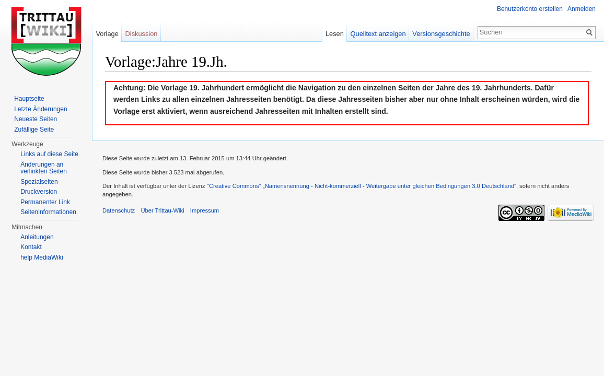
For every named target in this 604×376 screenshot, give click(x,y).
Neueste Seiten (35, 119)
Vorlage (107, 34)
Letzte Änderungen (40, 109)
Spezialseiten (38, 181)
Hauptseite (29, 98)
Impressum (204, 210)
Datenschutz (118, 210)
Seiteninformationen (48, 212)
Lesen (335, 34)
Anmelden (581, 9)
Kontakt (31, 247)
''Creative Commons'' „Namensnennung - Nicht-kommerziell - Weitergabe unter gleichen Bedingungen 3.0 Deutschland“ (361, 186)
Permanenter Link (45, 202)
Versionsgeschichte (441, 34)
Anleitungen (36, 237)
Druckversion (38, 191)
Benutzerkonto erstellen (530, 9)
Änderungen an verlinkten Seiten (43, 168)
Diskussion (141, 34)
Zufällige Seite (34, 129)
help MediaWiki (41, 257)
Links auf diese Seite (49, 154)
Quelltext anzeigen (378, 34)
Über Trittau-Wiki (162, 210)
